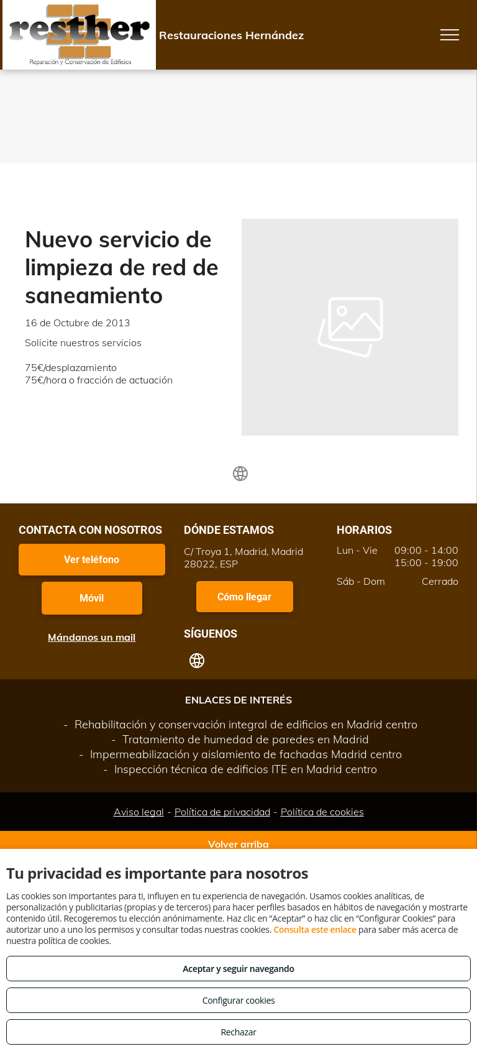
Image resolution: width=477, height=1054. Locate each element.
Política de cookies (322, 811)
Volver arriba (238, 844)
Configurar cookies (238, 1000)
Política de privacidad (222, 811)
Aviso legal (139, 811)
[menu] (450, 35)
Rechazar (238, 1032)
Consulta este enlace (314, 929)
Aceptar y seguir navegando (238, 968)
